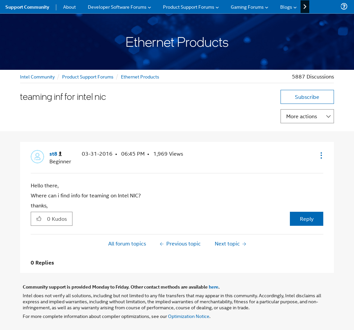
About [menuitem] (69, 6)
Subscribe (307, 97)
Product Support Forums (88, 76)
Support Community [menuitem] (27, 6)
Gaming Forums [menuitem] (247, 6)
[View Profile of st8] (55, 154)
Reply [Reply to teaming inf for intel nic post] (307, 218)
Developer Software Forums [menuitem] (117, 6)
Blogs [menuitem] (286, 6)
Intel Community (37, 76)
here (213, 286)
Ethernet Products (140, 76)
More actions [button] (301, 116)
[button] (321, 155)
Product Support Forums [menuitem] (188, 6)
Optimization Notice (188, 315)
